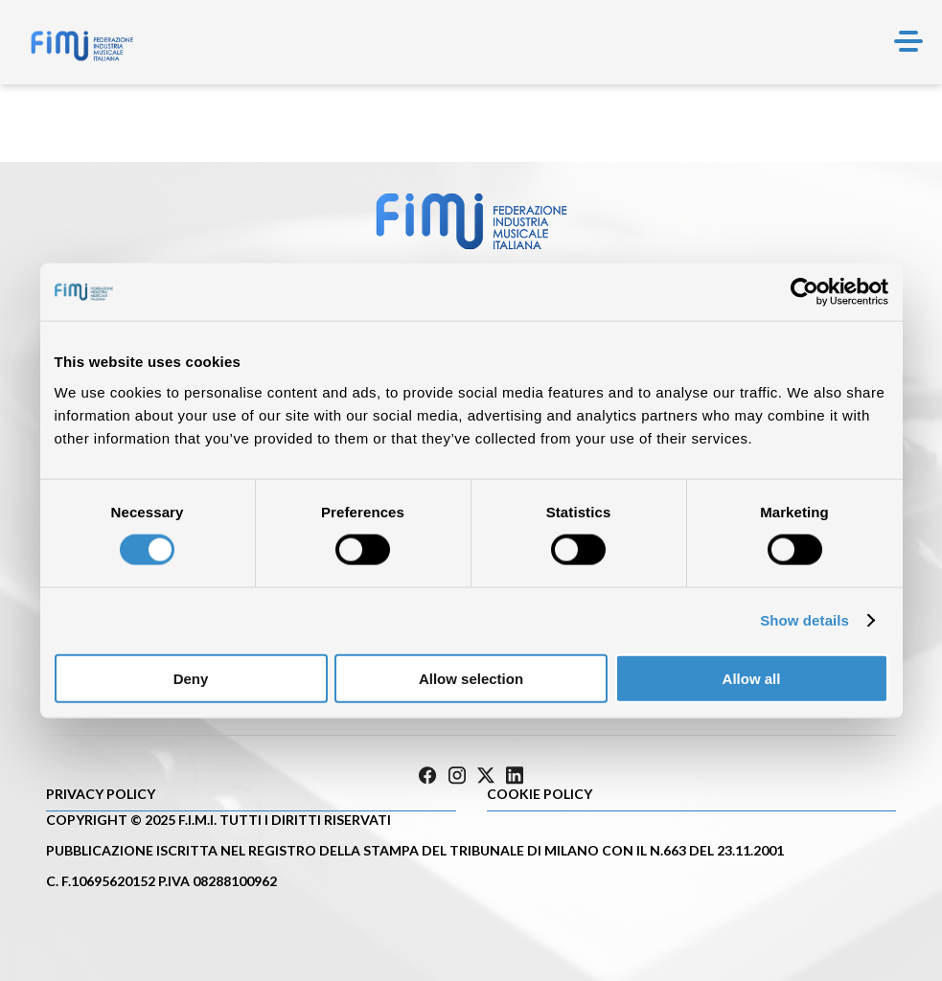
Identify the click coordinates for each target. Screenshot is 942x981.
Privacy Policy (100, 794)
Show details (804, 620)
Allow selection (471, 678)
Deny (191, 678)
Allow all (752, 678)
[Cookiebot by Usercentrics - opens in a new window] (804, 292)
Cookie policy (539, 794)
